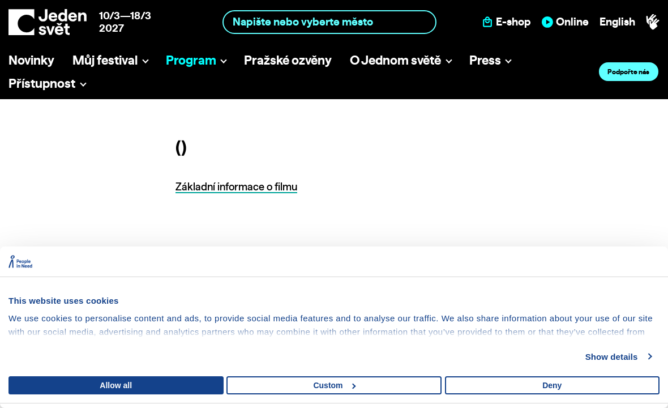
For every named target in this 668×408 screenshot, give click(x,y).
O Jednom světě (395, 60)
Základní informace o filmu (236, 187)
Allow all (116, 385)
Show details (611, 357)
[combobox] (329, 21)
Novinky (31, 60)
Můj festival (105, 60)
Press (485, 60)
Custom (334, 385)
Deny (552, 385)
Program (191, 60)
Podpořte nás (628, 71)
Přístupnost (41, 83)
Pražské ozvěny (288, 60)
